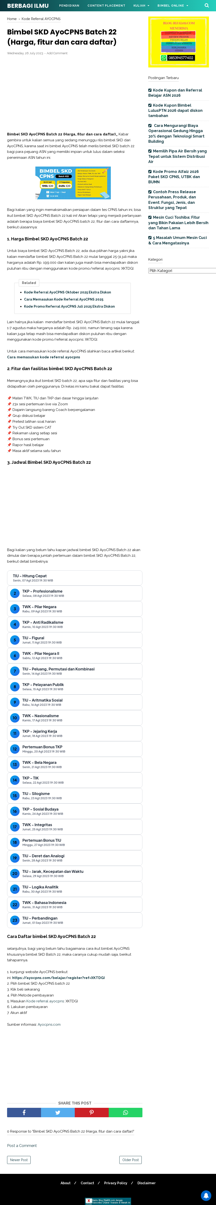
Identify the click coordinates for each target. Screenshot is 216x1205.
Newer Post (19, 1160)
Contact (87, 1183)
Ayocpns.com (49, 1024)
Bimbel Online (171, 5)
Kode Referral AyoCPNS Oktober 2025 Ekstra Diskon (67, 292)
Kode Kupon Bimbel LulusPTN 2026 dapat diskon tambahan (175, 110)
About (66, 1183)
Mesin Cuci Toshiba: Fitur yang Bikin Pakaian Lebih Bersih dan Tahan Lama (178, 222)
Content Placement (106, 5)
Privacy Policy (115, 1183)
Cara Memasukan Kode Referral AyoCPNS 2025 (63, 299)
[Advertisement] (74, 94)
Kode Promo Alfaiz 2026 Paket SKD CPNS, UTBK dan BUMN (174, 176)
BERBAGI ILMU (28, 6)
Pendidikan (69, 5)
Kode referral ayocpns (45, 1001)
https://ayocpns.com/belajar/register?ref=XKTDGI (58, 978)
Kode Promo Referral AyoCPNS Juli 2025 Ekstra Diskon (69, 306)
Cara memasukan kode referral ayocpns (43, 357)
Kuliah (139, 5)
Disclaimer (146, 1183)
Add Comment (57, 53)
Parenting (68, 17)
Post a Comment (22, 1145)
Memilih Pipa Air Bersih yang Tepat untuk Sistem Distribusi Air (177, 156)
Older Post (130, 1160)
